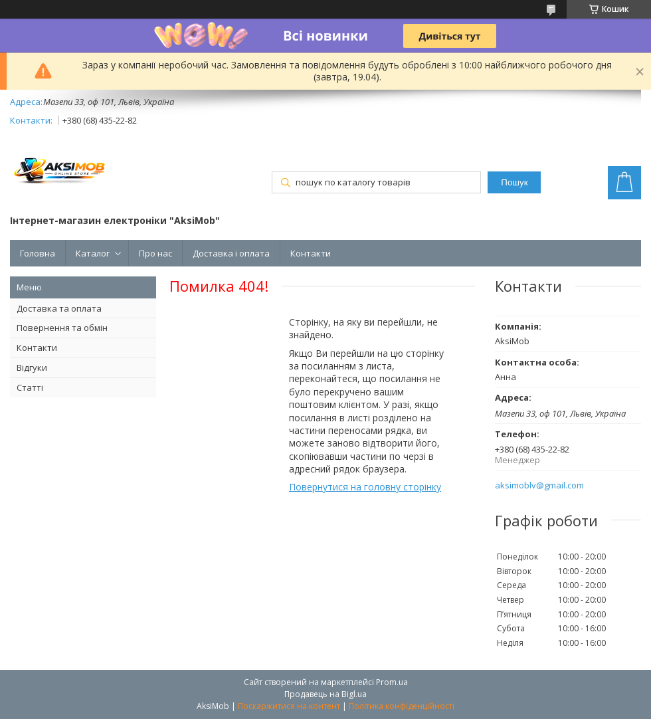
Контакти (310, 253)
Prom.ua (392, 682)
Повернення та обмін (62, 328)
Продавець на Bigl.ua (325, 694)
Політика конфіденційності (401, 706)
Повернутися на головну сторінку (365, 486)
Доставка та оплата (59, 308)
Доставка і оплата (231, 253)
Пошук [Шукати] (514, 182)
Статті (30, 387)
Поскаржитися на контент (289, 706)
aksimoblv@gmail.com (539, 485)
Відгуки (32, 367)
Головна (37, 253)
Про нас (155, 253)
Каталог (93, 253)
